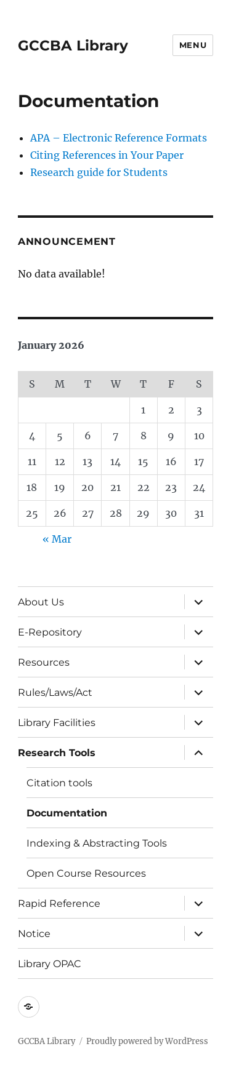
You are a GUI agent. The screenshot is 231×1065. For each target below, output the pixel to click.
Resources (44, 662)
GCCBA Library (73, 45)
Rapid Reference (59, 903)
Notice (34, 933)
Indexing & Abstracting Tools (96, 843)
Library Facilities (56, 722)
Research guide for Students (99, 172)
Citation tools (59, 783)
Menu (192, 45)
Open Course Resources (86, 873)
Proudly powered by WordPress (147, 1041)
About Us (41, 602)
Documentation (66, 813)
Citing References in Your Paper (107, 155)
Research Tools (56, 753)
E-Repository (50, 632)
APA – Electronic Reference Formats (118, 138)
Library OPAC (49, 964)
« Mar (57, 539)
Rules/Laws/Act (55, 692)
